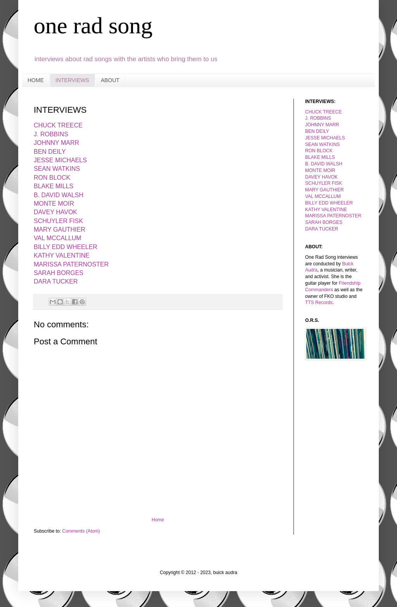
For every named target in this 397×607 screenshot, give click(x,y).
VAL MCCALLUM (323, 196)
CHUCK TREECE (323, 112)
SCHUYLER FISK (323, 183)
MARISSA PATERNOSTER (71, 264)
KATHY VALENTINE (326, 209)
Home (158, 520)
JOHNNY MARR (322, 124)
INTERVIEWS (72, 80)
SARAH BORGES (58, 273)
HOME (36, 80)
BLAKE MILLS (320, 157)
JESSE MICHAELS (325, 138)
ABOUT (110, 80)
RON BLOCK (319, 150)
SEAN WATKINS (322, 144)
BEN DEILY (317, 131)
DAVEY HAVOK (321, 177)
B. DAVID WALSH (323, 164)
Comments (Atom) (81, 531)
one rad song (93, 25)
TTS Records (319, 302)
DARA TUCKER (321, 229)
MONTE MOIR (54, 203)
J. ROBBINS (318, 118)
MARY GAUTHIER (59, 229)
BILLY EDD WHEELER (329, 203)
